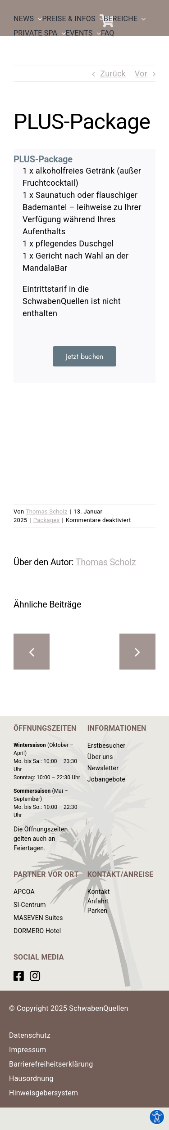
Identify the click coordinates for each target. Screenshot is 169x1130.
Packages (46, 520)
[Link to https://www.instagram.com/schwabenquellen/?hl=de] (35, 976)
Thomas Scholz (47, 511)
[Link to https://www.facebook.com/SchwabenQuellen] (19, 976)
